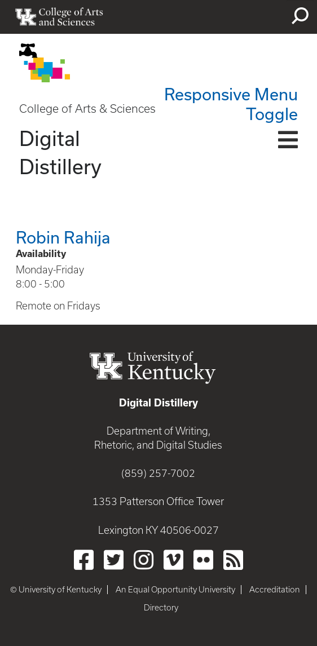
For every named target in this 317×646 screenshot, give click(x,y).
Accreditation (274, 589)
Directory (161, 607)
